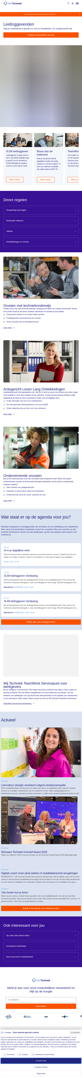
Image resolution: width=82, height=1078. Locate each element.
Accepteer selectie (41, 1067)
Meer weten (14, 180)
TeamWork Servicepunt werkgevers (17, 703)
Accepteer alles (41, 1061)
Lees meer (7, 328)
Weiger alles (41, 1073)
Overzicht (75, 1033)
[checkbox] (8, 1054)
